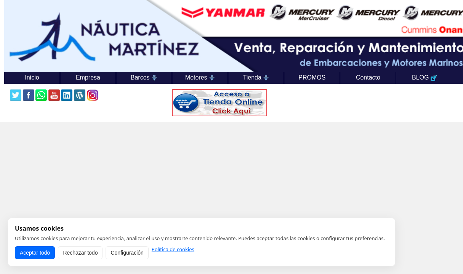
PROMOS (311, 77)
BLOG (424, 77)
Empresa (88, 77)
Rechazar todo (80, 253)
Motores (200, 77)
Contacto (368, 77)
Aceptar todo (35, 253)
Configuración (127, 253)
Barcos (144, 77)
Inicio (32, 77)
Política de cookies (173, 249)
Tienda (256, 77)
